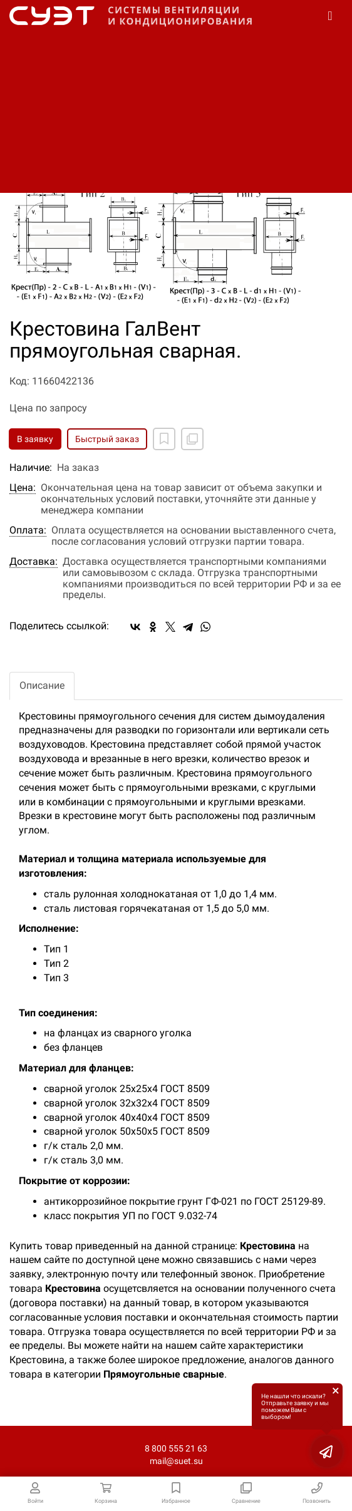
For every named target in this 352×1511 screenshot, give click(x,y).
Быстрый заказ (107, 439)
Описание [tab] (42, 685)
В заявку (35, 439)
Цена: (22, 487)
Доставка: (33, 561)
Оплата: (27, 530)
